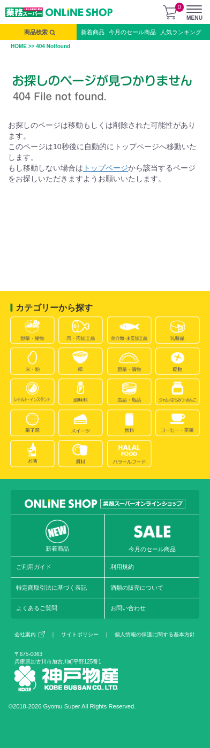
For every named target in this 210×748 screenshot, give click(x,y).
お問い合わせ (128, 608)
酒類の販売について (136, 587)
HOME (19, 46)
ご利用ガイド (33, 567)
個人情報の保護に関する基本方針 (155, 634)
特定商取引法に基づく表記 (51, 587)
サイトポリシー (80, 634)
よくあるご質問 (36, 608)
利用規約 (122, 567)
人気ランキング (180, 32)
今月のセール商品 (132, 32)
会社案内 (29, 634)
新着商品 (92, 32)
